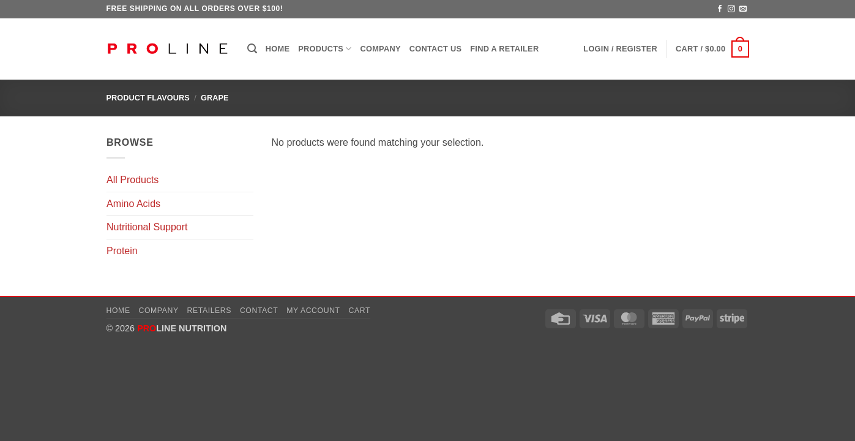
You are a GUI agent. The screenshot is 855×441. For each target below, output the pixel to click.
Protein (122, 251)
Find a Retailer (504, 48)
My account (313, 310)
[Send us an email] (743, 9)
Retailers (209, 310)
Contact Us (435, 48)
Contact (259, 310)
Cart (359, 310)
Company (380, 48)
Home (277, 48)
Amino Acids (133, 203)
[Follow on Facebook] (719, 9)
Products (324, 49)
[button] (252, 49)
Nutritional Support (147, 227)
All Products (132, 180)
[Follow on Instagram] (731, 9)
